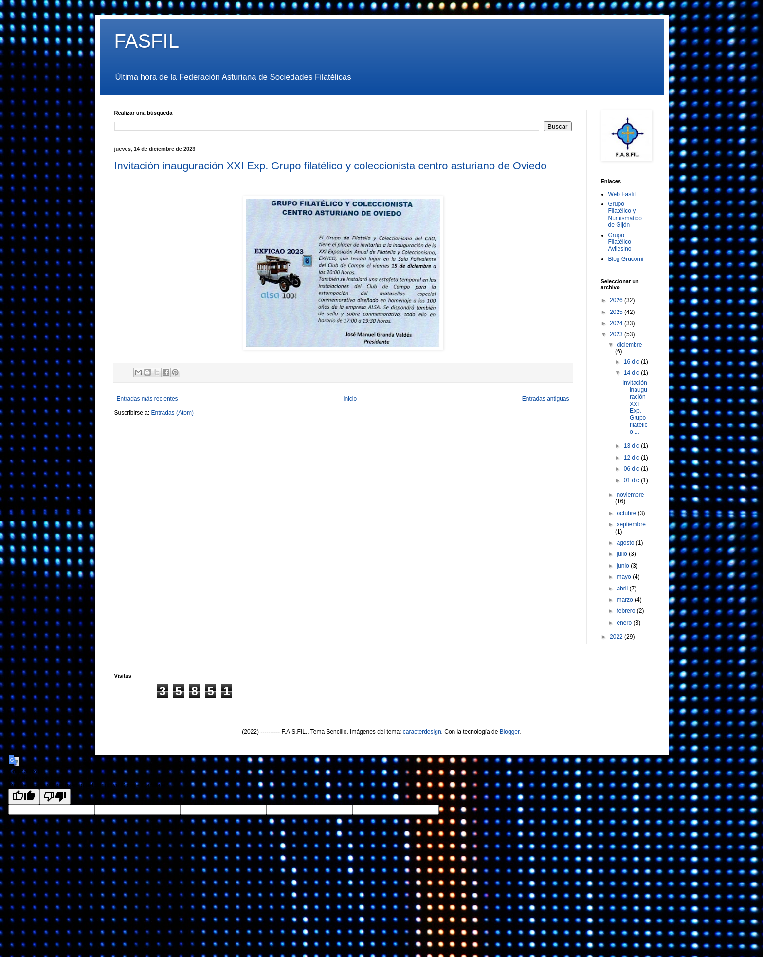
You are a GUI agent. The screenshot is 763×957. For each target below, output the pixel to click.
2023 (617, 334)
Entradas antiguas (545, 398)
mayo (625, 576)
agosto (626, 542)
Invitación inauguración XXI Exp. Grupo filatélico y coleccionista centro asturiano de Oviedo (330, 166)
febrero (626, 610)
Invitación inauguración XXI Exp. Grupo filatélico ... (635, 407)
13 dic (632, 445)
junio (624, 565)
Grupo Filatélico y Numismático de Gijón (625, 214)
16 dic (632, 361)
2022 (617, 636)
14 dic (632, 372)
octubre (627, 513)
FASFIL (146, 41)
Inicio (350, 398)
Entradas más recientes (147, 398)
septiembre (631, 524)
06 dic (632, 468)
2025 (617, 312)
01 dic (632, 480)
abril (623, 588)
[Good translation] (23, 797)
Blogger (510, 731)
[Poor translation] (55, 797)
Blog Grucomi (626, 259)
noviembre (630, 494)
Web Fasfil (622, 194)
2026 (617, 300)
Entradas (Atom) (172, 412)
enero (625, 622)
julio (623, 554)
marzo (626, 599)
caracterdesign (422, 731)
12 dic (632, 457)
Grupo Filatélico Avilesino (620, 242)
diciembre (629, 344)
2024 (617, 323)
